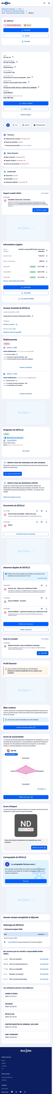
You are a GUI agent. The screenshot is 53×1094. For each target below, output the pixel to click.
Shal (11, 97)
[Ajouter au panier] (40, 210)
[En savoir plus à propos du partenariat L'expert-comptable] (44, 969)
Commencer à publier (42, 578)
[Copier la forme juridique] (28, 82)
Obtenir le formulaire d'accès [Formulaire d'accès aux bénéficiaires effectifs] (12, 497)
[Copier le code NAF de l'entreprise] (32, 316)
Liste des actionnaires (12, 474)
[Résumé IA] (37, 511)
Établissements (39, 125)
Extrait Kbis (26, 287)
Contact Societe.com (7, 1077)
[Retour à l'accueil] (25, 1051)
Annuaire (4, 1066)
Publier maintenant (26, 630)
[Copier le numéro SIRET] (16, 62)
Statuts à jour (26, 109)
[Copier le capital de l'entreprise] (46, 256)
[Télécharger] (46, 511)
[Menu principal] (49, 3)
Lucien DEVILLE (8, 92)
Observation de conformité (13, 438)
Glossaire (4, 1080)
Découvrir (26, 881)
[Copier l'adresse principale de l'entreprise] (38, 87)
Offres (3, 1060)
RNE (8, 97)
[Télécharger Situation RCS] (46, 266)
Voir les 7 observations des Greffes (13, 281)
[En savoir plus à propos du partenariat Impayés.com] (44, 974)
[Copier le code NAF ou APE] (32, 77)
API (3, 1068)
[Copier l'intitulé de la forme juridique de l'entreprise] (46, 250)
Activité (25, 125)
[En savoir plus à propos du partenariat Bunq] (44, 964)
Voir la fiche (26, 451)
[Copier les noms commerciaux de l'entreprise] (46, 261)
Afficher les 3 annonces (26, 624)
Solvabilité (25, 30)
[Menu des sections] (3, 125)
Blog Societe (5, 1088)
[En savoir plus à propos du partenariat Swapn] (44, 959)
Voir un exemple (44, 193)
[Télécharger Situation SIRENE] (46, 272)
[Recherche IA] (8, 125)
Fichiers (4, 1063)
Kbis (15, 125)
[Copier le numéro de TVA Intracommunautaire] (15, 67)
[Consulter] (42, 511)
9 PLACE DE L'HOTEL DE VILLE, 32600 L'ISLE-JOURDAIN (20, 87)
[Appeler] (25, 36)
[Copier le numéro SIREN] (12, 57)
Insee (5, 97)
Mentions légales (26, 114)
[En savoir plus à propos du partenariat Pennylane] (44, 979)
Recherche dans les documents (25, 534)
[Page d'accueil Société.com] (5, 3)
